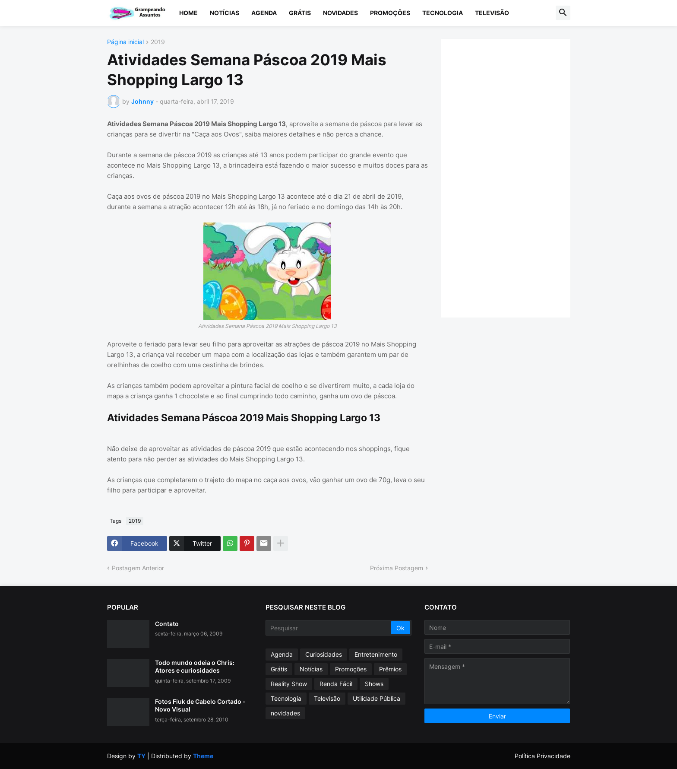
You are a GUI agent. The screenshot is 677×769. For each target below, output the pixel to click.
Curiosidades (323, 654)
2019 (158, 42)
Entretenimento (375, 654)
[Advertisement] (514, 177)
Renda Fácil (336, 683)
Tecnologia (442, 12)
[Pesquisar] (329, 627)
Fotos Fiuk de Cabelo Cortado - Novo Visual (200, 705)
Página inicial (125, 42)
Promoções (390, 12)
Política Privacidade (542, 755)
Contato (167, 623)
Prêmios (390, 669)
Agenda (264, 12)
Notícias (224, 12)
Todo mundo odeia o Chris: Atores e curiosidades (194, 666)
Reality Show (289, 683)
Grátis (300, 12)
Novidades (340, 12)
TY (141, 755)
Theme (203, 755)
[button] (563, 13)
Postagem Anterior (138, 568)
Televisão (492, 12)
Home (188, 12)
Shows (374, 683)
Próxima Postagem (396, 568)
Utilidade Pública (376, 698)
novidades (285, 713)
